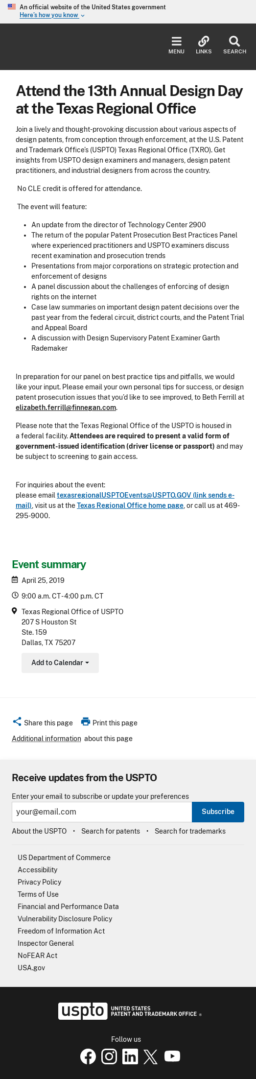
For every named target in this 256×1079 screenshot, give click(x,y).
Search (234, 45)
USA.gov (31, 968)
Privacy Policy (39, 882)
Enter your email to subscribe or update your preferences (100, 796)
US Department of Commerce (64, 858)
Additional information (46, 739)
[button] (42, 724)
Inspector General (46, 943)
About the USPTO (39, 831)
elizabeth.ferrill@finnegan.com (66, 407)
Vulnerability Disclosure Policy (65, 919)
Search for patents (110, 831)
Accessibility (37, 870)
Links (204, 45)
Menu (176, 45)
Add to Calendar (59, 664)
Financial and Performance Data (68, 907)
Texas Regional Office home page (130, 505)
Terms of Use (38, 894)
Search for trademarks (190, 831)
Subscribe (218, 811)
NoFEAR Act (37, 955)
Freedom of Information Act (61, 931)
